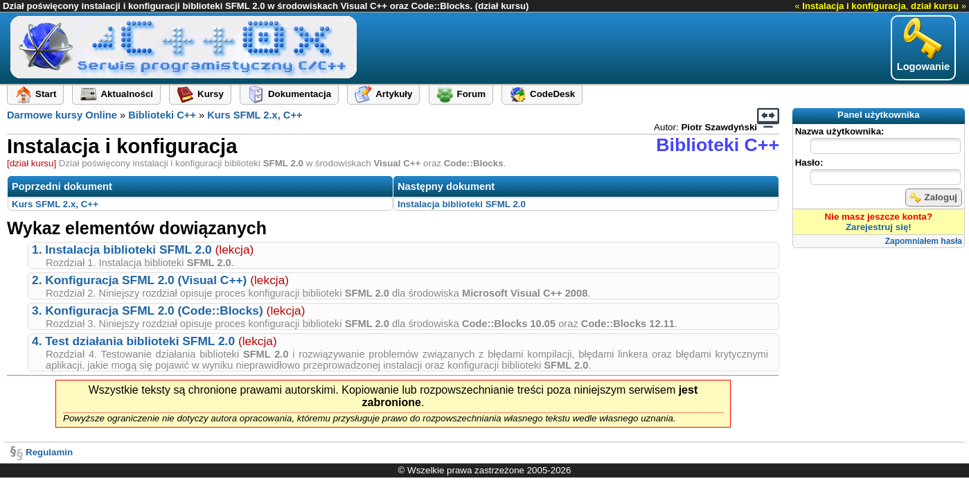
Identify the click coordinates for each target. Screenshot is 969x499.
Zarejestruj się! (879, 227)
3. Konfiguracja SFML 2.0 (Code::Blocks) (147, 310)
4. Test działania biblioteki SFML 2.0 (133, 341)
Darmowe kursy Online (62, 115)
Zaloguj (933, 197)
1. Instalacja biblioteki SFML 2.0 (122, 249)
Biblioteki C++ (162, 115)
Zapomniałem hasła (923, 241)
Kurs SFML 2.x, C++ (254, 115)
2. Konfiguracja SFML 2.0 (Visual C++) (139, 280)
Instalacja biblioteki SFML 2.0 (462, 204)
